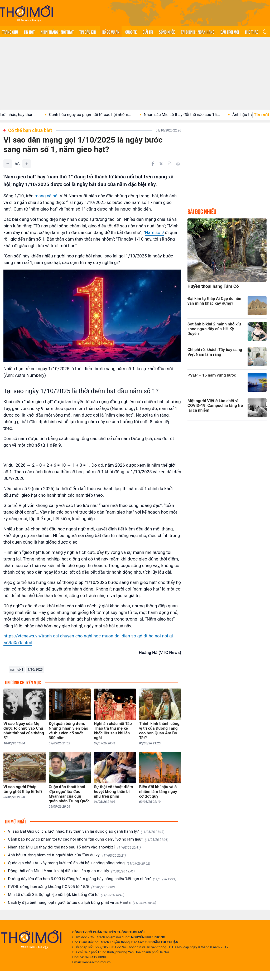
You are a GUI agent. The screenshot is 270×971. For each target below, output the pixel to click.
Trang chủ (10, 32)
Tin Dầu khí (87, 32)
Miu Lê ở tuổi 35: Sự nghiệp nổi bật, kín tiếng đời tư (66, 894)
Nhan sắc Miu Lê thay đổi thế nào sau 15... (196, 114)
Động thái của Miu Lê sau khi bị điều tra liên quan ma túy (71, 871)
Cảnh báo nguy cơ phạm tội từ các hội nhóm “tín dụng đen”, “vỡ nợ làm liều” (88, 839)
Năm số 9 (154, 232)
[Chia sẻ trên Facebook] (153, 163)
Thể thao (251, 32)
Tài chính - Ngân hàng (197, 32)
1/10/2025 (34, 669)
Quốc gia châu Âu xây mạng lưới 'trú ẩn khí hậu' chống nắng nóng (79, 863)
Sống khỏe (167, 32)
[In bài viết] (178, 163)
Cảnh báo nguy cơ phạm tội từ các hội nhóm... (105, 114)
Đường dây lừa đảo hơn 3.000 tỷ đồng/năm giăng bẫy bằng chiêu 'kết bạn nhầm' (92, 878)
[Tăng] (26, 163)
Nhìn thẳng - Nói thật (57, 32)
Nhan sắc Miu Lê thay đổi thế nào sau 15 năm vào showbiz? (74, 847)
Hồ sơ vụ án (110, 32)
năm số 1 (16, 669)
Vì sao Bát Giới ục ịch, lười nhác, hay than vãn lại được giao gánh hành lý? (86, 831)
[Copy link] (169, 163)
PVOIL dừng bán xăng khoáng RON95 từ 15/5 (61, 886)
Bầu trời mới (229, 32)
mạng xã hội (47, 195)
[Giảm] (7, 163)
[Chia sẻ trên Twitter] (161, 163)
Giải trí (148, 32)
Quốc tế (131, 32)
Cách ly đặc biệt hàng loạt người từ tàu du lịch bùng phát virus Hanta (82, 902)
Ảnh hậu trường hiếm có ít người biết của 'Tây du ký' (67, 855)
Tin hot (29, 32)
